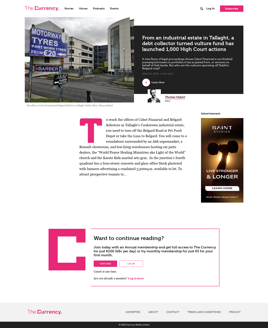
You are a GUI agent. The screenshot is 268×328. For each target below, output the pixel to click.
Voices (83, 8)
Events (114, 8)
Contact (172, 312)
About (153, 312)
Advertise (133, 312)
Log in (131, 263)
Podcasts (99, 8)
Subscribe (231, 8)
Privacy (235, 312)
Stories (68, 8)
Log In (210, 8)
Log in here (136, 278)
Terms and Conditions (204, 312)
